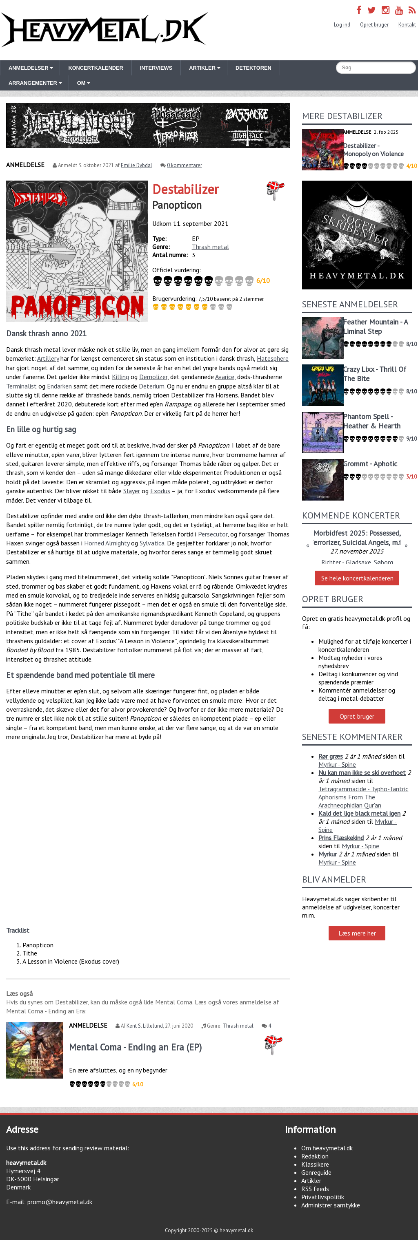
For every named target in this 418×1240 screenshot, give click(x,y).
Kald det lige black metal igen (359, 813)
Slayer (131, 491)
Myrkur (327, 854)
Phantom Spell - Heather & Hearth (371, 421)
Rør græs (330, 756)
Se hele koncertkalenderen (357, 578)
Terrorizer (324, 542)
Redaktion (315, 1156)
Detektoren (253, 68)
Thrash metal (210, 247)
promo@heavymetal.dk (59, 1202)
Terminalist (21, 386)
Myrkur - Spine (337, 764)
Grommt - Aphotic (370, 463)
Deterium (152, 386)
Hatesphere (273, 358)
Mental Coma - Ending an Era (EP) (135, 1047)
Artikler (311, 1180)
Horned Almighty (106, 543)
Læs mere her (357, 933)
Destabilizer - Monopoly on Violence (373, 149)
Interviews (156, 68)
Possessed (384, 533)
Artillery (48, 358)
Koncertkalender (95, 68)
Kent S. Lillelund (145, 1025)
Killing (120, 377)
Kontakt (407, 24)
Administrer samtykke (330, 1205)
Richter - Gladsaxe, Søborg (357, 562)
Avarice (224, 377)
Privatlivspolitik (322, 1197)
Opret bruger (374, 24)
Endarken (59, 386)
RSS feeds (315, 1189)
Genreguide (316, 1172)
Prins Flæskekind (341, 838)
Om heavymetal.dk (327, 1148)
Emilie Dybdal (136, 165)
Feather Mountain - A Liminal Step (375, 326)
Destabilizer (185, 189)
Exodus (160, 491)
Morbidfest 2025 (340, 533)
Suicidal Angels (365, 542)
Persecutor (212, 534)
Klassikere (315, 1164)
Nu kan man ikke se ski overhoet (362, 772)
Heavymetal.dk (104, 30)
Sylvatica (152, 543)
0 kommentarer (184, 165)
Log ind (342, 24)
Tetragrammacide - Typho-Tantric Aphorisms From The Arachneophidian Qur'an (363, 797)
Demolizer (153, 377)
